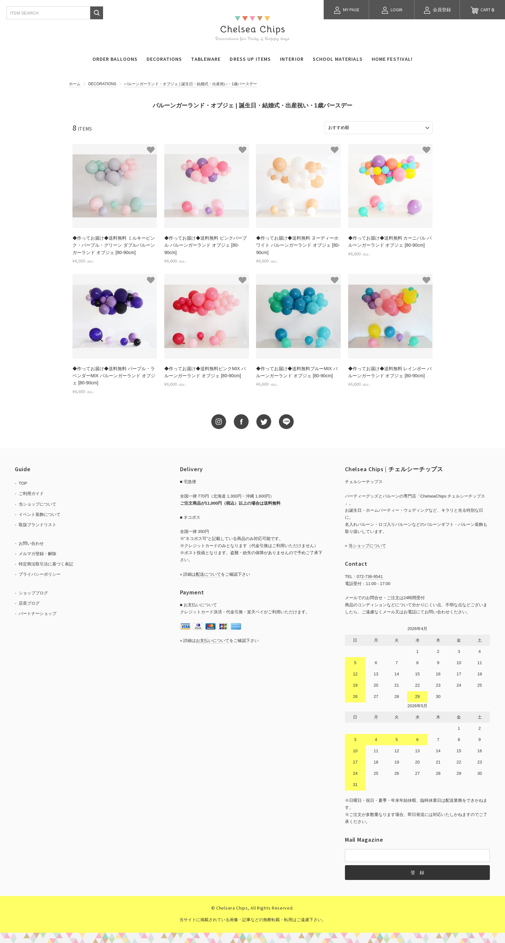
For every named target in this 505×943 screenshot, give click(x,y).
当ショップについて (37, 503)
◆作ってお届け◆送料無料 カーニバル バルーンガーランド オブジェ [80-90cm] (390, 241)
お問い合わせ (31, 542)
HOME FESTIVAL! (392, 59)
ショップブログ (33, 592)
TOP (23, 482)
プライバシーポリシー (40, 573)
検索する (96, 12)
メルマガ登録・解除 (37, 552)
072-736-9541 (370, 575)
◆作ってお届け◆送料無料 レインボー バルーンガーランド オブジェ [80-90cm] (390, 371)
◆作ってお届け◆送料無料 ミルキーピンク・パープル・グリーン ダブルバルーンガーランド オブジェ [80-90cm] (113, 244)
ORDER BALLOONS (115, 59)
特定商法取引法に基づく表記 (46, 563)
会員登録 (437, 10)
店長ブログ (29, 602)
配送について (208, 573)
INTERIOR (292, 59)
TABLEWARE (206, 59)
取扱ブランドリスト (37, 523)
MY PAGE (346, 10)
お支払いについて (212, 639)
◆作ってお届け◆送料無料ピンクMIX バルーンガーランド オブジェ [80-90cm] (205, 371)
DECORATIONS (164, 59)
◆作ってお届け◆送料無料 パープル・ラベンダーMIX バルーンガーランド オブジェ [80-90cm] (113, 375)
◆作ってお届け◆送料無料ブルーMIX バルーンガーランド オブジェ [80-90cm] (297, 371)
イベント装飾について (40, 513)
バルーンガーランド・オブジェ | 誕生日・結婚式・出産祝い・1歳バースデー (190, 84)
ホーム (75, 84)
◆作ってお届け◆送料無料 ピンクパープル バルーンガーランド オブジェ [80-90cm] (205, 244)
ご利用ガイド (31, 492)
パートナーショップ (37, 612)
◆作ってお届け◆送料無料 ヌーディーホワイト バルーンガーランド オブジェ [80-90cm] (298, 244)
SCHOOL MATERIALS (338, 59)
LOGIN (391, 10)
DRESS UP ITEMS (250, 59)
